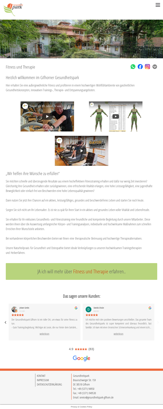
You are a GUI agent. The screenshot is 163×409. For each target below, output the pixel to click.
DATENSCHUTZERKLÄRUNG (49, 384)
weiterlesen (44, 333)
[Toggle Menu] (158, 5)
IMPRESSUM (43, 380)
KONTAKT (41, 376)
